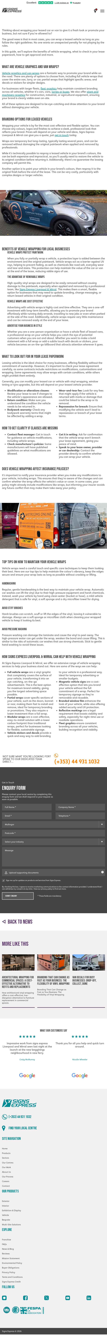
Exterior (5, 1201)
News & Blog (8, 1249)
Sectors (5, 1158)
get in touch (62, 135)
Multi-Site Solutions (11, 1224)
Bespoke (6, 1220)
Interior (5, 1206)
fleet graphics (49, 88)
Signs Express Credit (11, 1281)
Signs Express (12, 10)
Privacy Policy (8, 1272)
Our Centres (7, 1162)
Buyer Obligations (10, 1267)
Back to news (17, 922)
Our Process (7, 1176)
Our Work (6, 1167)
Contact (6, 1186)
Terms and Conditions (12, 1277)
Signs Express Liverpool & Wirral (38, 289)
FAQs (4, 1244)
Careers (5, 1181)
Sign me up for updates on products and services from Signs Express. (31, 880)
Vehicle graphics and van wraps (20, 73)
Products (6, 1153)
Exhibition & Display (11, 1210)
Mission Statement (11, 1258)
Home (5, 1148)
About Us (6, 1172)
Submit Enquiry (11, 896)
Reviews (6, 1253)
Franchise (6, 1239)
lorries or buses (60, 91)
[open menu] (102, 11)
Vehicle (5, 1215)
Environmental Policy (12, 1263)
